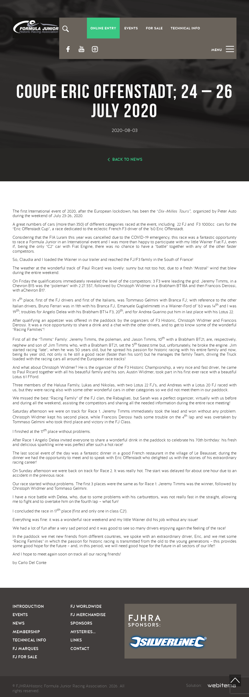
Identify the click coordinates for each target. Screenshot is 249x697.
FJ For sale (25, 657)
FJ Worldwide (86, 606)
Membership (26, 632)
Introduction (28, 606)
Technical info (29, 640)
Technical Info (185, 28)
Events (131, 28)
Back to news (127, 159)
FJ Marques (25, 648)
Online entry (103, 28)
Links (76, 640)
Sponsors (81, 623)
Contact (79, 648)
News (19, 623)
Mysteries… (82, 632)
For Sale (154, 28)
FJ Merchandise (88, 614)
